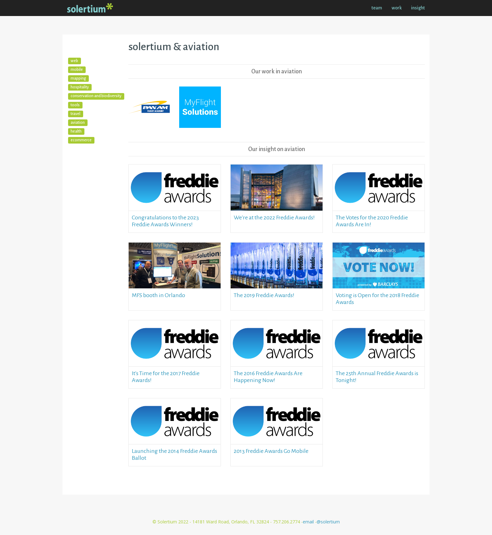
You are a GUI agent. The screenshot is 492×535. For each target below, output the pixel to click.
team (377, 7)
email (309, 522)
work (397, 7)
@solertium (328, 522)
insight (418, 7)
